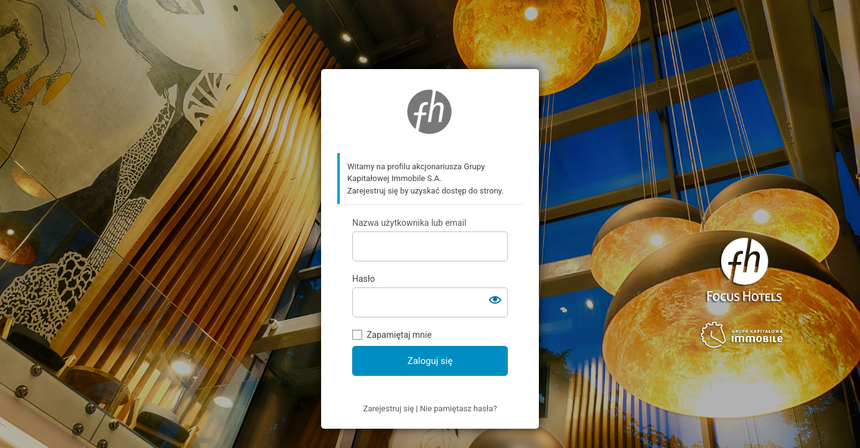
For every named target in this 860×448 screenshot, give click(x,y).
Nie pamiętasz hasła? (458, 408)
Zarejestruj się (388, 408)
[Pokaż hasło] (495, 299)
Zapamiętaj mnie (399, 335)
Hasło (363, 279)
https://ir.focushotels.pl (430, 111)
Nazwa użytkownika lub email (409, 223)
